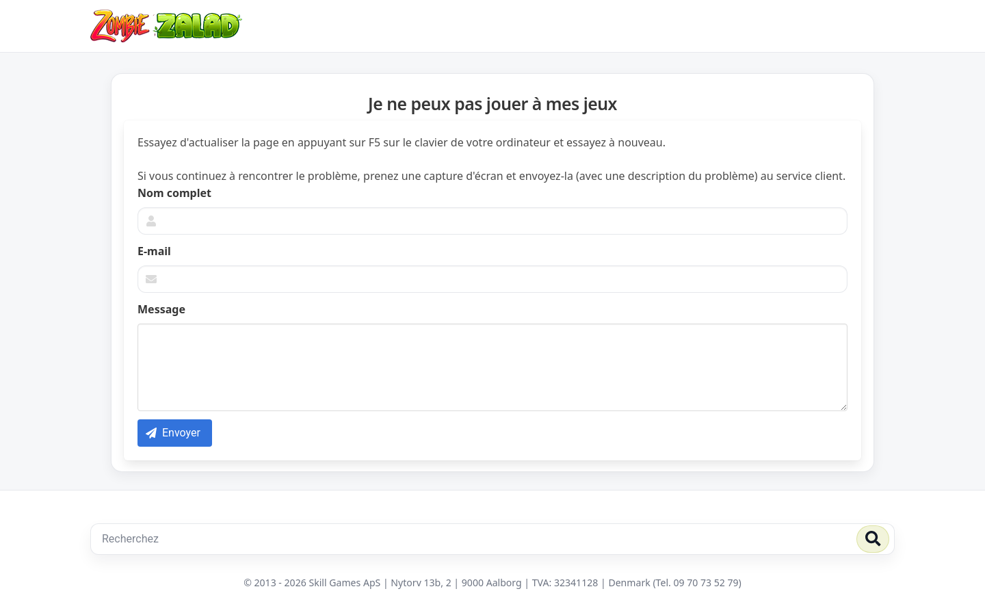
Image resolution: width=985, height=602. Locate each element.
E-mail (154, 251)
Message (161, 309)
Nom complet (174, 192)
